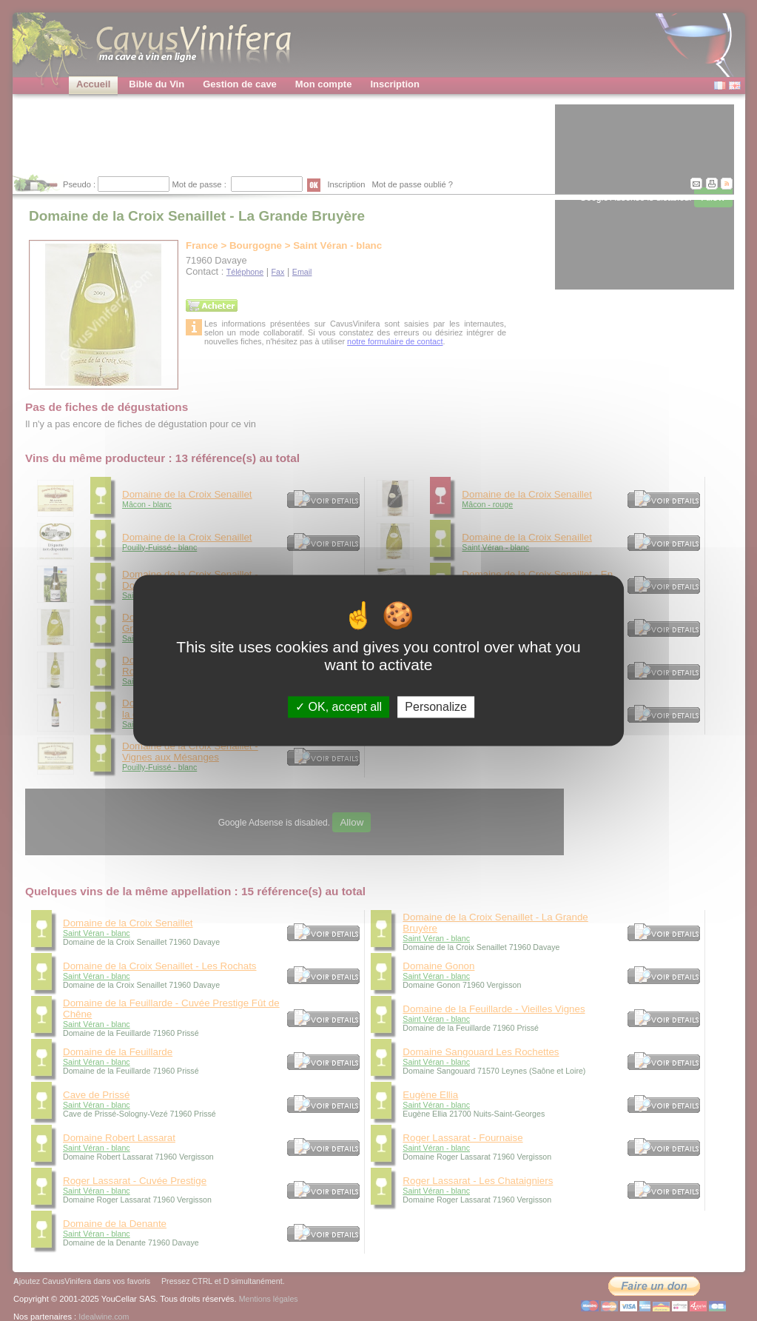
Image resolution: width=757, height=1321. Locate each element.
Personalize (436, 706)
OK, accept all (338, 706)
